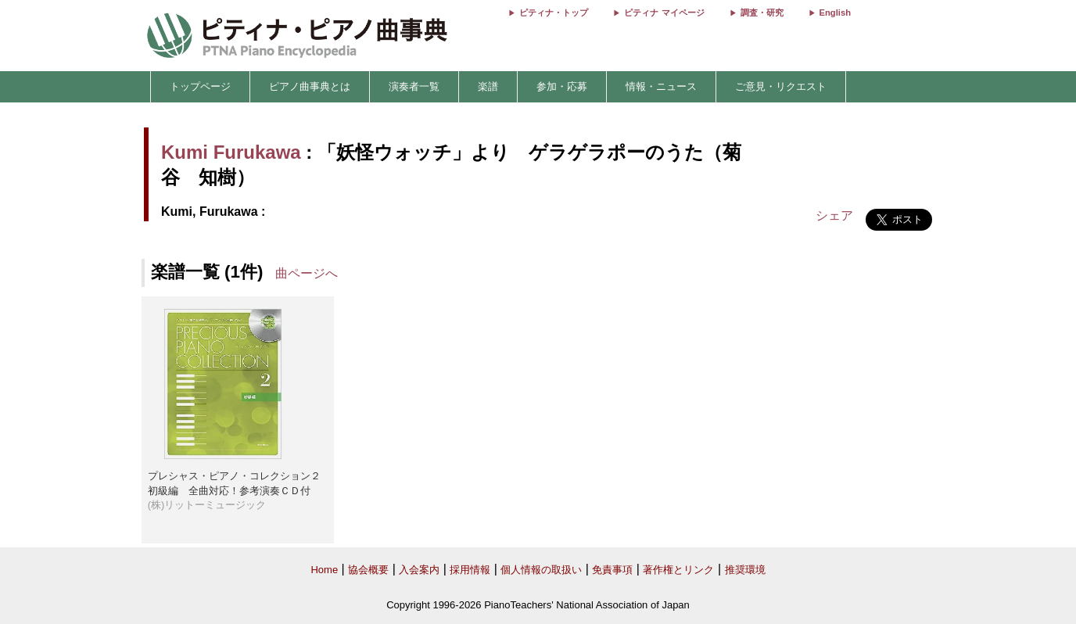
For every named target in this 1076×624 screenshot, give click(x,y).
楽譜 (488, 86)
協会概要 (368, 570)
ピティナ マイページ (664, 12)
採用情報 (470, 570)
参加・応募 (561, 86)
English (835, 12)
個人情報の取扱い (541, 570)
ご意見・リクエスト (781, 86)
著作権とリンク (678, 570)
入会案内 (419, 570)
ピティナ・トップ (553, 12)
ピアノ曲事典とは (309, 86)
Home (324, 570)
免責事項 (612, 570)
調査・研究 (762, 12)
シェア (834, 215)
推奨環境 (745, 570)
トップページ (200, 86)
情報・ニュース (661, 86)
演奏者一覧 (414, 86)
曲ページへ (306, 273)
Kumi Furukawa (231, 152)
